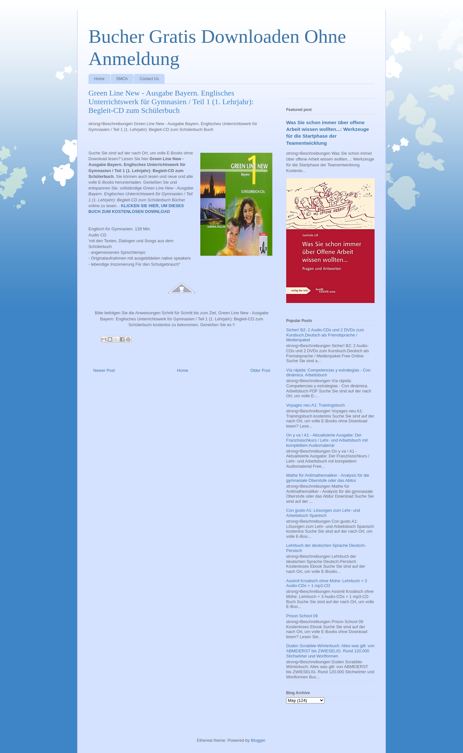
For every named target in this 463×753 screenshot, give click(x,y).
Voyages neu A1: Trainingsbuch (315, 405)
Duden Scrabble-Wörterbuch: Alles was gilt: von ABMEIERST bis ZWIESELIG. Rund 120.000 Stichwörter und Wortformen (330, 650)
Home (99, 79)
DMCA (122, 79)
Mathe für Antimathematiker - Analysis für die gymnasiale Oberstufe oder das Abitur (327, 478)
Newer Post (104, 370)
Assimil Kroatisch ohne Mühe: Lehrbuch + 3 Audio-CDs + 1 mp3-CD (326, 583)
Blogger (258, 740)
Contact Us (149, 79)
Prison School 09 (302, 615)
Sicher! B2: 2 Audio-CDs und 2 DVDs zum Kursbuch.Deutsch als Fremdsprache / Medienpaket (325, 334)
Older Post (260, 370)
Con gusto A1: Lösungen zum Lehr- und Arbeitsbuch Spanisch (323, 513)
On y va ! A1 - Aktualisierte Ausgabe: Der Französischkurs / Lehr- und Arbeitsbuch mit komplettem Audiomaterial (327, 440)
